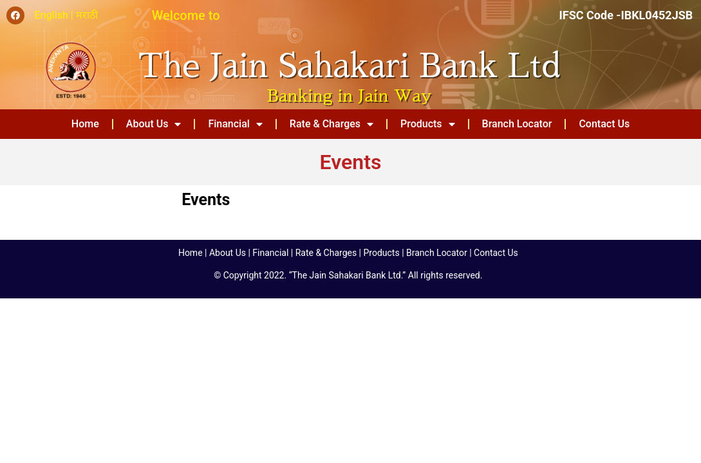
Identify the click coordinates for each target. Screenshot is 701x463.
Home (85, 124)
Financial (235, 124)
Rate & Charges (331, 124)
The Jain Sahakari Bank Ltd (349, 66)
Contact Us (604, 124)
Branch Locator (517, 124)
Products (427, 124)
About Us (154, 124)
